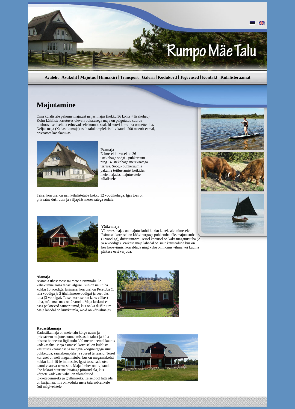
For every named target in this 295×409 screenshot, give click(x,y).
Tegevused (189, 77)
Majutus (88, 77)
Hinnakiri (108, 77)
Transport (129, 77)
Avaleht (52, 77)
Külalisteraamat (235, 77)
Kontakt (210, 77)
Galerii (148, 77)
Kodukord (167, 77)
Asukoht (69, 77)
